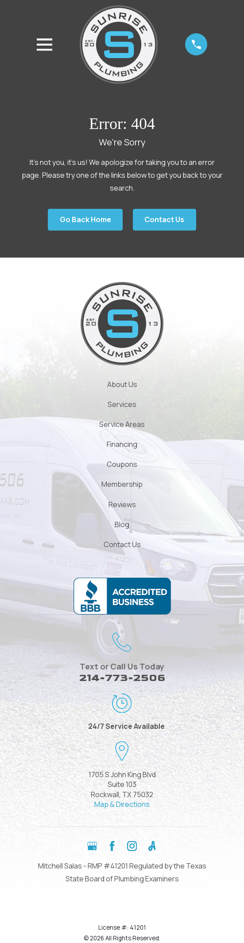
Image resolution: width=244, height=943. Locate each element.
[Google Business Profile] (92, 846)
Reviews (122, 504)
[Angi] (152, 846)
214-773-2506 (122, 677)
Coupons (122, 464)
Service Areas (122, 424)
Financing (122, 444)
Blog (122, 524)
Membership (122, 484)
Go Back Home (85, 219)
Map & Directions (122, 804)
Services (122, 404)
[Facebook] (112, 846)
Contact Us (164, 219)
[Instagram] (132, 846)
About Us (122, 384)
